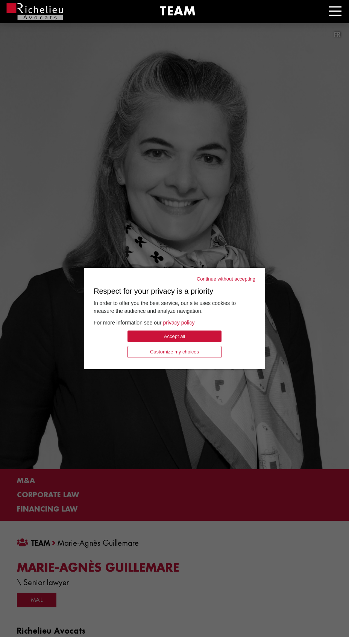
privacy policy (178, 323)
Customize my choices (174, 352)
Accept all (174, 336)
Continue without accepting (226, 279)
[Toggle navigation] (335, 11)
